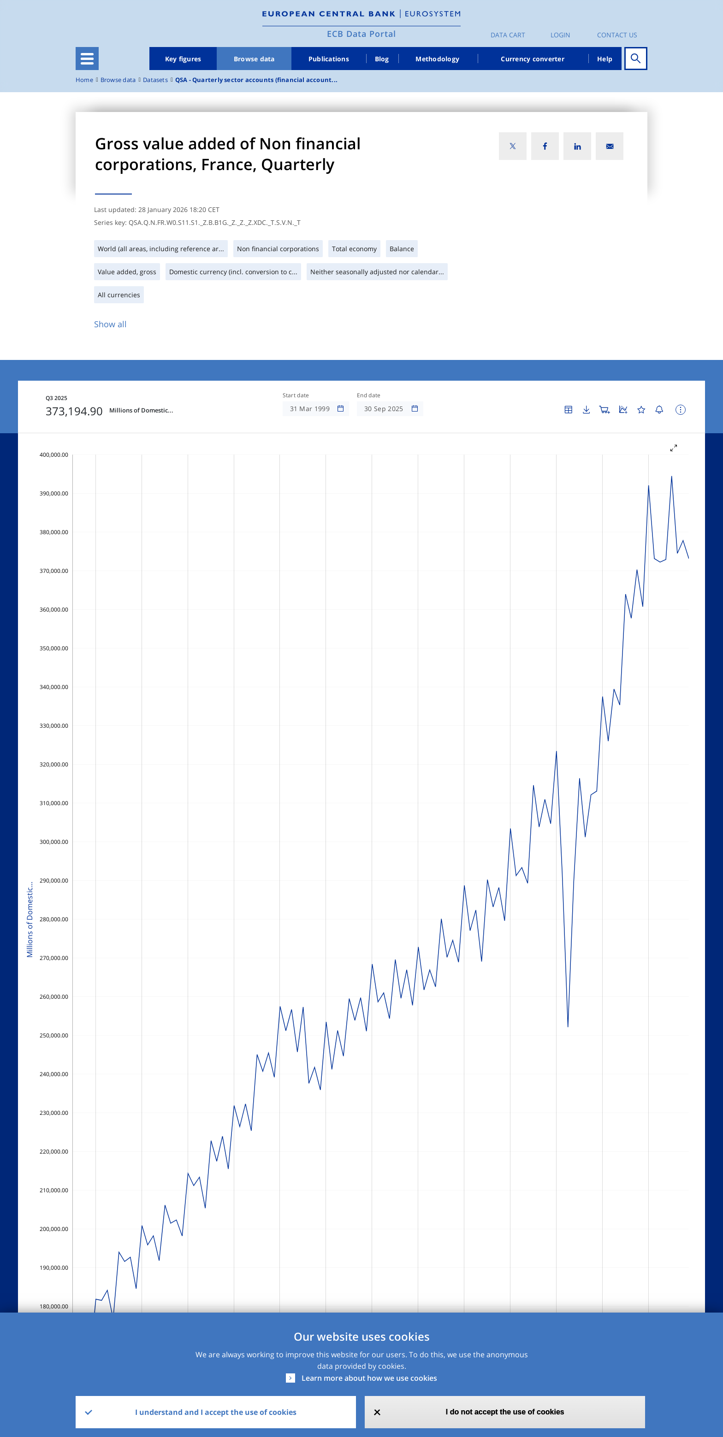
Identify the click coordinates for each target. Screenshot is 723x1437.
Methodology (437, 58)
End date (369, 395)
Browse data (254, 58)
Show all (110, 324)
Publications (328, 58)
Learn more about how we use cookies (369, 1378)
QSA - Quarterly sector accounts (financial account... (256, 80)
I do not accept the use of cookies (505, 1412)
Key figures (183, 58)
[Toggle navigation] (87, 58)
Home (84, 80)
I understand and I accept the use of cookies (215, 1412)
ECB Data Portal (361, 33)
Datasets (155, 80)
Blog (382, 58)
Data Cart (508, 34)
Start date (296, 395)
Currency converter (532, 58)
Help (604, 58)
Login (560, 34)
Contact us (617, 34)
